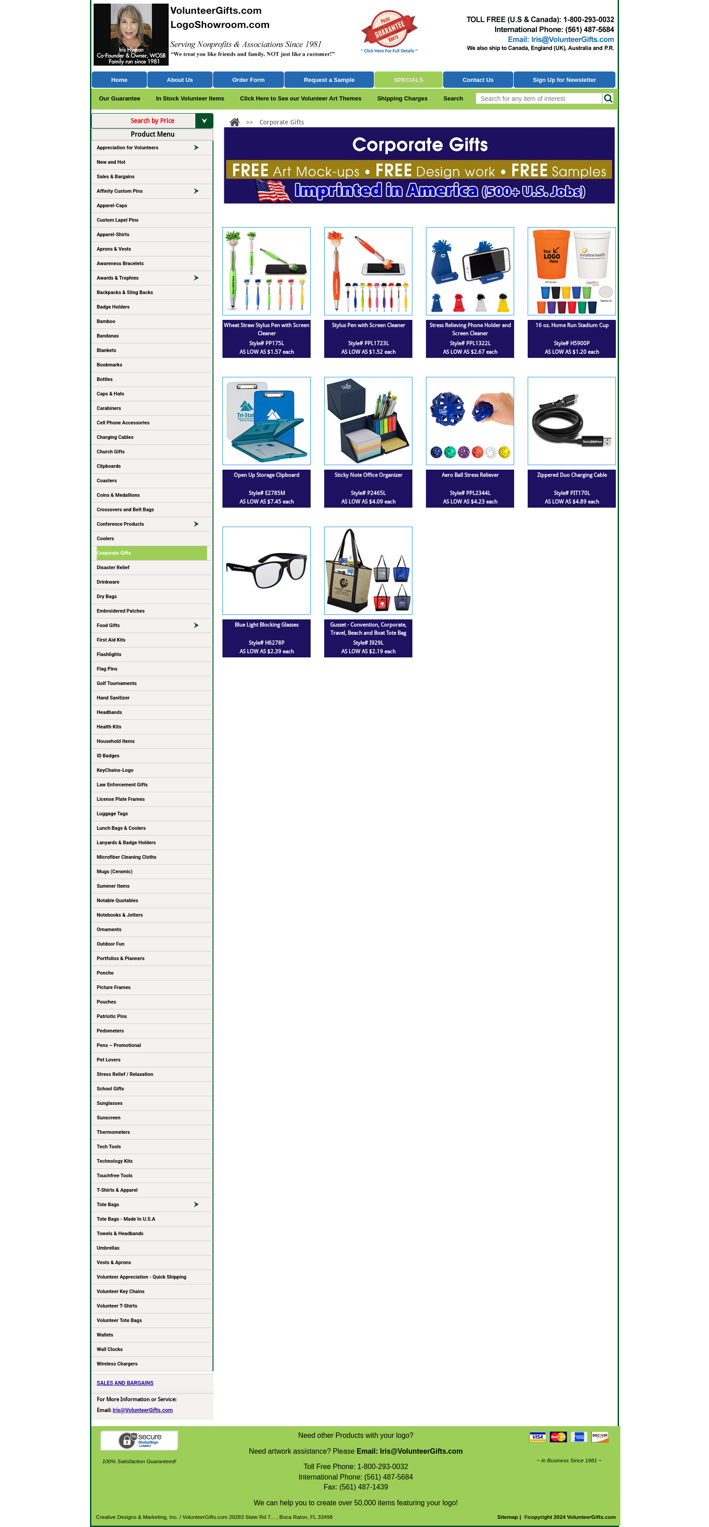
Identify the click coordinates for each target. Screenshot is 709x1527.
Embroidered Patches (121, 611)
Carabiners (109, 408)
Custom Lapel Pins (118, 220)
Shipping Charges (402, 98)
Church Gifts (111, 452)
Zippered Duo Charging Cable (572, 475)
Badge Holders (113, 307)
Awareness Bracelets (120, 263)
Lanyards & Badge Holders (126, 843)
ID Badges (108, 756)
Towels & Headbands (120, 1234)
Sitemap (507, 1517)
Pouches (106, 1002)
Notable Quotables (117, 901)
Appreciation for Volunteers (152, 149)
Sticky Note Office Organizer (368, 475)
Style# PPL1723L (368, 343)
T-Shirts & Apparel (117, 1190)
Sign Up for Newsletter (564, 79)
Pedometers (110, 1031)
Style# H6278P (266, 643)
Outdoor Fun (110, 944)
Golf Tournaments (117, 683)
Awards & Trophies (152, 279)
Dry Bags (107, 596)
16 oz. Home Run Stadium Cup (572, 325)
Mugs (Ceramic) (114, 872)
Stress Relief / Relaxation (125, 1074)
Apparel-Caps (112, 206)
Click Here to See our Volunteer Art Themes (300, 98)
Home (119, 79)
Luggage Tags (112, 814)
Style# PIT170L (572, 493)
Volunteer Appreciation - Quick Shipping (141, 1277)
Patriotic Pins (112, 1016)
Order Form (248, 79)
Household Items (116, 741)
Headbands (109, 712)
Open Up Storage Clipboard (266, 475)
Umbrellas (108, 1248)
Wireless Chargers (117, 1364)
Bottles (105, 379)
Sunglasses (110, 1103)
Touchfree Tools (114, 1176)
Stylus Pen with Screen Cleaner (368, 325)
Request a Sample (329, 79)
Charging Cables (115, 437)
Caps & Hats (110, 394)
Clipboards (109, 466)
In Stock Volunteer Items (190, 98)
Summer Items (113, 886)
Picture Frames (114, 987)
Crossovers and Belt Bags (125, 510)
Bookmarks (109, 365)
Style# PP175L (266, 343)
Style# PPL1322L (470, 343)
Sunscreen (108, 1118)
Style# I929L (368, 643)
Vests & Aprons (114, 1262)
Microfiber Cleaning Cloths (126, 857)
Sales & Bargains (116, 177)
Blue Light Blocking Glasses (266, 625)
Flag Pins (107, 669)
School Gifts (110, 1089)
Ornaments (109, 929)
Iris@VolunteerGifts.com (143, 1410)
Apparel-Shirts (113, 235)
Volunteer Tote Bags (119, 1320)
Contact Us (478, 79)
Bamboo (106, 321)
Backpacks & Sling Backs (125, 292)
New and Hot (111, 162)
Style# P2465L (368, 493)
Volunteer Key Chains (121, 1291)
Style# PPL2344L (470, 493)
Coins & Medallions (118, 495)
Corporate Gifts (114, 553)
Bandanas (108, 336)
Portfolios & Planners (121, 958)
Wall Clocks (110, 1349)
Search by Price (172, 121)
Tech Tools (109, 1147)
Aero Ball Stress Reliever (470, 475)
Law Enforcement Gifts (122, 785)
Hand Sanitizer (113, 698)
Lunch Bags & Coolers (121, 828)
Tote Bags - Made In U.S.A (126, 1219)
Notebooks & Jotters (120, 915)
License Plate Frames (121, 799)
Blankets (106, 350)
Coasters (107, 481)
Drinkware (108, 582)
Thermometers (113, 1132)
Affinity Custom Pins (152, 192)
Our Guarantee (119, 98)
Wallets (105, 1335)
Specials (408, 79)
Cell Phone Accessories (123, 423)
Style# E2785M (267, 493)
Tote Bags (152, 1206)
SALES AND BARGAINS (125, 1383)
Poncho (105, 973)
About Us (180, 79)
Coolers (105, 539)
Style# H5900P (572, 343)
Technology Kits (114, 1161)
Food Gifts (152, 627)
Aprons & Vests (114, 249)
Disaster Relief (113, 568)
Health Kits (109, 727)
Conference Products (152, 525)
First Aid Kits (111, 640)
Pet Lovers (109, 1060)
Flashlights (109, 654)
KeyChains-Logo (115, 770)
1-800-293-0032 (382, 1466)
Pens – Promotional (119, 1045)
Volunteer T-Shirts (117, 1306)
